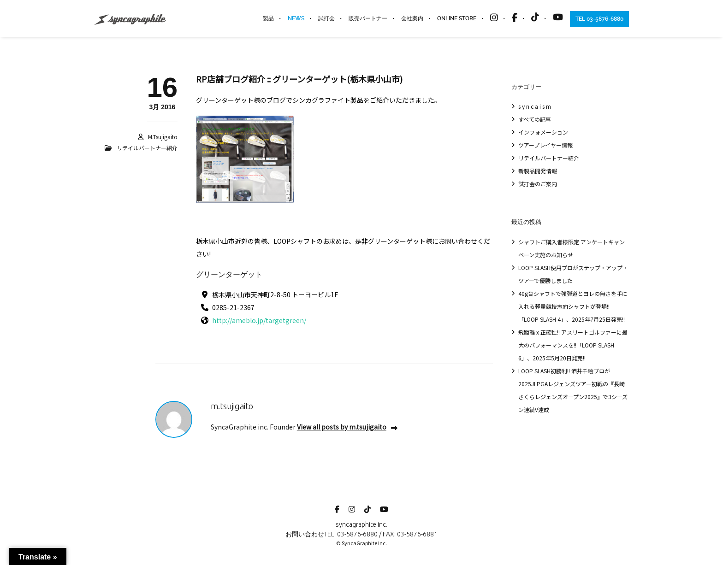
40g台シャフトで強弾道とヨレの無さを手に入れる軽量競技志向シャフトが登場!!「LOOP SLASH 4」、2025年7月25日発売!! (573, 306)
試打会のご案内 (537, 184)
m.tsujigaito (163, 137)
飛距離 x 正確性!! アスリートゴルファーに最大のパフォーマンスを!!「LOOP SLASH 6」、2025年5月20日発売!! (573, 345)
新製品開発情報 (537, 171)
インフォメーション (543, 132)
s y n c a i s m (534, 106)
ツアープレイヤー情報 (545, 145)
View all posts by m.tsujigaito (347, 426)
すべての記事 (534, 119)
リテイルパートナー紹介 (147, 148)
